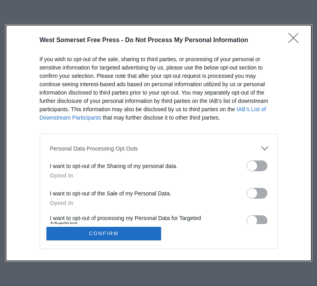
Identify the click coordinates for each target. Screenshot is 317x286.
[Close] (296, 40)
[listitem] (158, 148)
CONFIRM (104, 233)
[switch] (257, 165)
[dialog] (158, 143)
